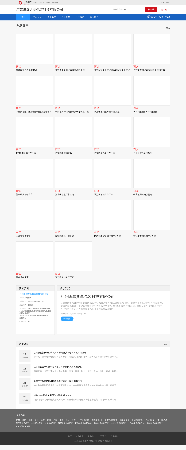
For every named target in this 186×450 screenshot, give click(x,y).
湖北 (36, 420)
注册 (162, 2)
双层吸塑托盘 (137, 420)
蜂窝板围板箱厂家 (101, 423)
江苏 (18, 420)
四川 (49, 420)
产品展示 (37, 17)
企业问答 (66, 17)
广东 (55, 420)
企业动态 (52, 17)
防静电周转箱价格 (137, 423)
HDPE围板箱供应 (23, 426)
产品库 (41, 2)
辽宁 (74, 420)
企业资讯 (55, 2)
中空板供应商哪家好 (119, 423)
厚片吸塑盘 (124, 420)
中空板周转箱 (83, 420)
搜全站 (151, 9)
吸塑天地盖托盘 (111, 420)
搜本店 (164, 10)
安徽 (61, 420)
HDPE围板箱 (162, 420)
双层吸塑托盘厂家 (65, 423)
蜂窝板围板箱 (97, 420)
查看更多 (67, 319)
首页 (23, 17)
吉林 (67, 420)
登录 (167, 2)
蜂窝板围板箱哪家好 (155, 423)
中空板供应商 (36, 423)
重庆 (43, 420)
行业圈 (48, 2)
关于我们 (80, 17)
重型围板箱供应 (22, 423)
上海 (30, 420)
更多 (168, 28)
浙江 (24, 420)
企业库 (35, 2)
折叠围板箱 (149, 420)
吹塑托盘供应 (50, 423)
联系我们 (94, 17)
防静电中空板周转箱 (83, 423)
